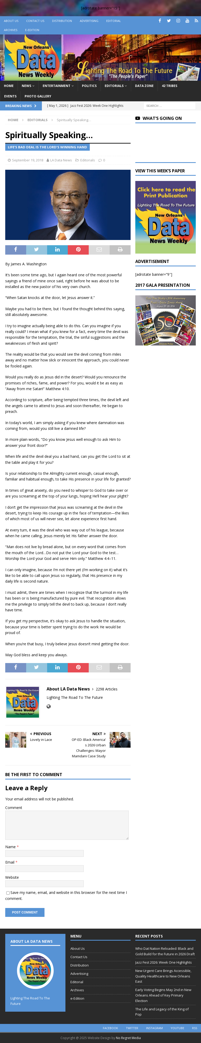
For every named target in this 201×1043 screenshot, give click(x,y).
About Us (11, 21)
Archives (10, 30)
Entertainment (56, 86)
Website (12, 877)
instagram (154, 1028)
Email (10, 862)
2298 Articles (107, 689)
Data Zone (144, 86)
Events (10, 96)
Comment (13, 807)
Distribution (62, 21)
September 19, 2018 (27, 160)
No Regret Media (128, 1038)
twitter (132, 1028)
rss (194, 1028)
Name (11, 846)
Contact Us (35, 21)
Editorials (114, 86)
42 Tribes (169, 86)
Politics (89, 86)
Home (9, 86)
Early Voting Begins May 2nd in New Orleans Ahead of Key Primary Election (163, 995)
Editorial (113, 21)
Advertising (89, 21)
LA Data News (61, 160)
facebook (110, 1028)
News (26, 86)
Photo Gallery (38, 96)
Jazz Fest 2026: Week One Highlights (163, 962)
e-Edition (32, 30)
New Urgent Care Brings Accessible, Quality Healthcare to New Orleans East (163, 976)
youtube (177, 1028)
